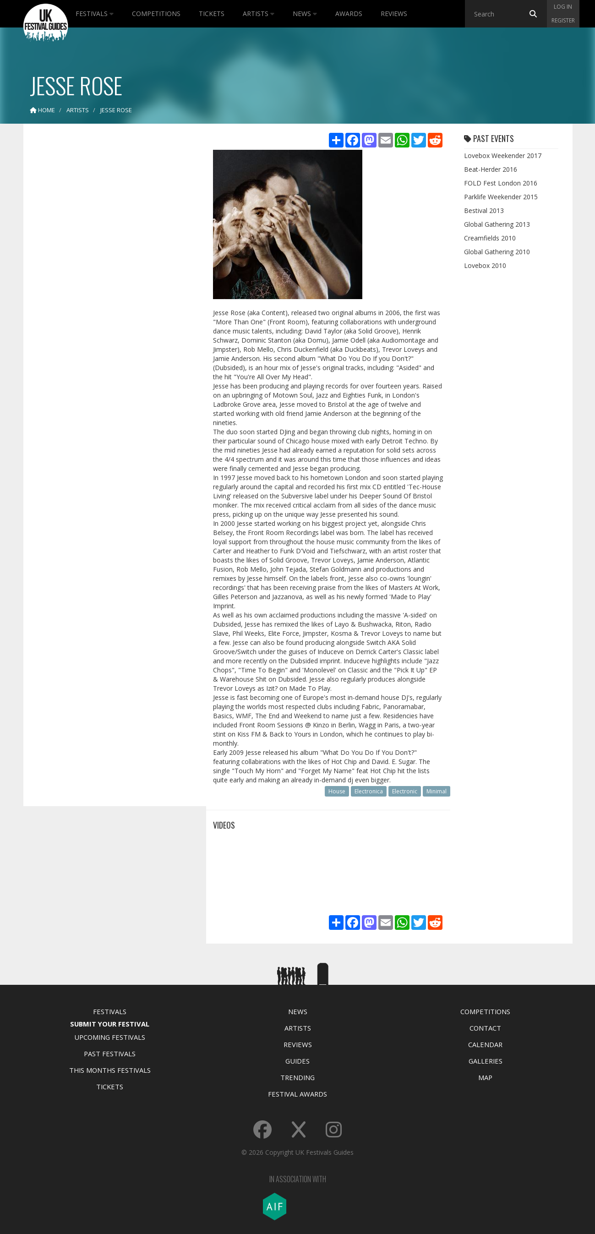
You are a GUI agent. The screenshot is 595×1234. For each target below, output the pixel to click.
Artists (258, 13)
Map (485, 1077)
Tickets (211, 13)
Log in (563, 7)
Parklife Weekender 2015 (501, 196)
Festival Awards (297, 1093)
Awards (348, 13)
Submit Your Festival (109, 1023)
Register (563, 20)
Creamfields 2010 (490, 238)
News (305, 13)
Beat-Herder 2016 (490, 169)
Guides (297, 1060)
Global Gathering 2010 (497, 251)
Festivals (95, 13)
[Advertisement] (108, 274)
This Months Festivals (110, 1070)
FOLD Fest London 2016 (500, 183)
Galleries (485, 1060)
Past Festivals (110, 1053)
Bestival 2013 (484, 210)
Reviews (394, 13)
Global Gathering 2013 (497, 224)
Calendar (485, 1044)
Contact (485, 1027)
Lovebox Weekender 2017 (502, 155)
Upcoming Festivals (109, 1037)
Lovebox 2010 (485, 265)
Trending (297, 1077)
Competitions (156, 13)
